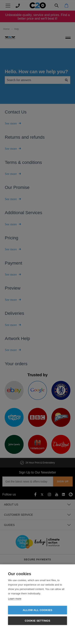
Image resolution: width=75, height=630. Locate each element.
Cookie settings (37, 620)
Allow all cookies (37, 610)
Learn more (14, 598)
